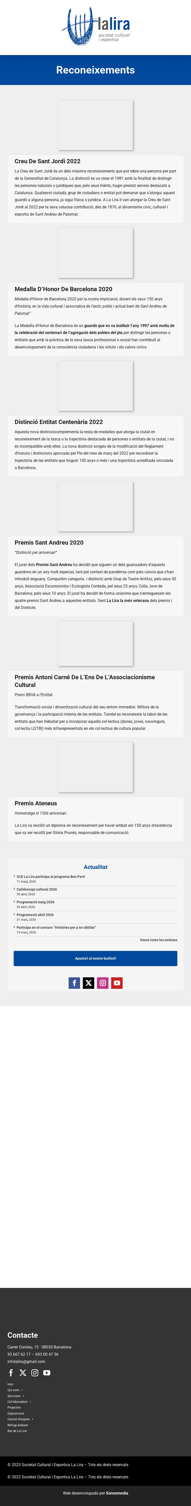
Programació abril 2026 (35, 915)
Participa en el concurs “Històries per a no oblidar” (56, 927)
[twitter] (22, 1372)
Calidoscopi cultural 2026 (37, 889)
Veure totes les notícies (158, 940)
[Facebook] (74, 983)
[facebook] (10, 1372)
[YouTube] (117, 983)
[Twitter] (88, 983)
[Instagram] (102, 983)
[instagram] (34, 1372)
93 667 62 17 (19, 1354)
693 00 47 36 (46, 1354)
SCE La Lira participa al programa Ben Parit (51, 877)
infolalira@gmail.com (26, 1361)
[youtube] (46, 1372)
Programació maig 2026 (35, 902)
